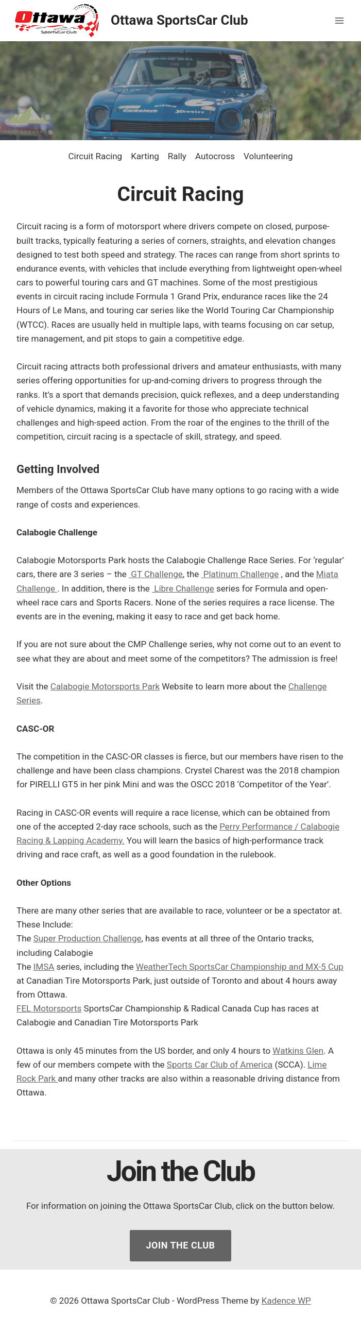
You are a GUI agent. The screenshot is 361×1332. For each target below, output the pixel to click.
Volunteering (268, 156)
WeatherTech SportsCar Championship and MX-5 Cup (239, 967)
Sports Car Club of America (220, 1064)
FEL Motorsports (48, 1008)
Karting (145, 156)
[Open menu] (339, 20)
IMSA (44, 967)
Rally (177, 156)
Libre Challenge (183, 588)
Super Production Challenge (87, 938)
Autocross (215, 156)
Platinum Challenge (240, 574)
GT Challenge (156, 574)
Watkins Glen (297, 1051)
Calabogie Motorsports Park (105, 686)
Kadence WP (286, 1300)
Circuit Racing (95, 156)
